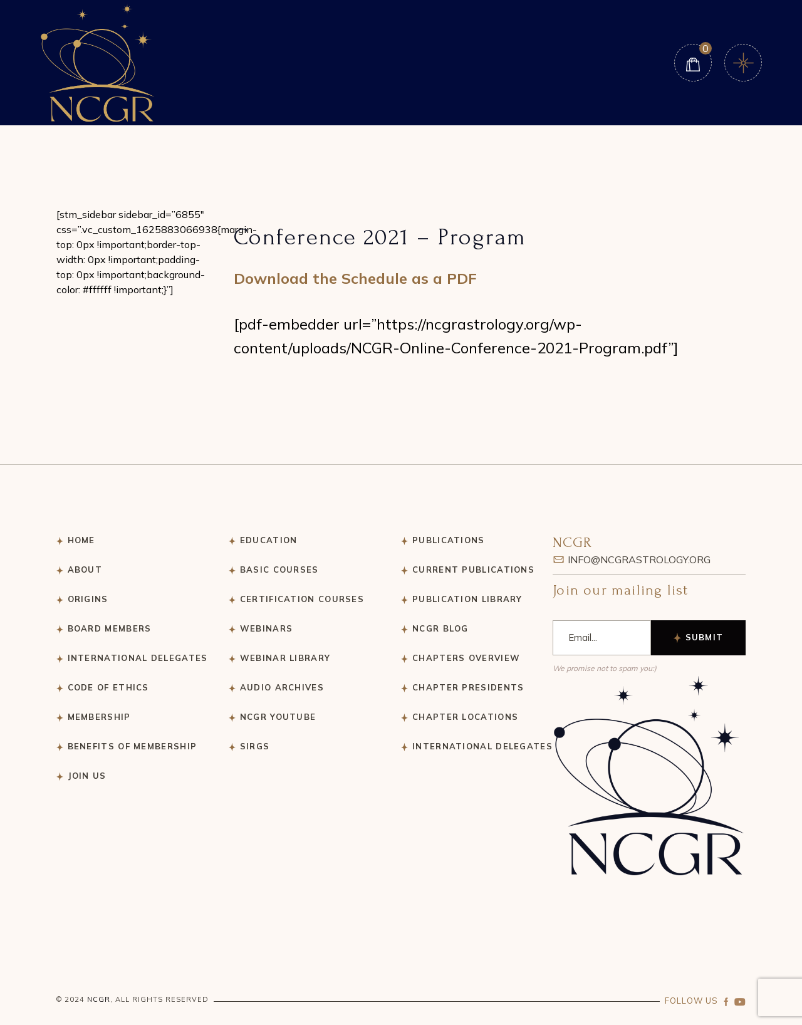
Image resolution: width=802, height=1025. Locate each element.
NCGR (98, 999)
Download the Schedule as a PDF (355, 278)
